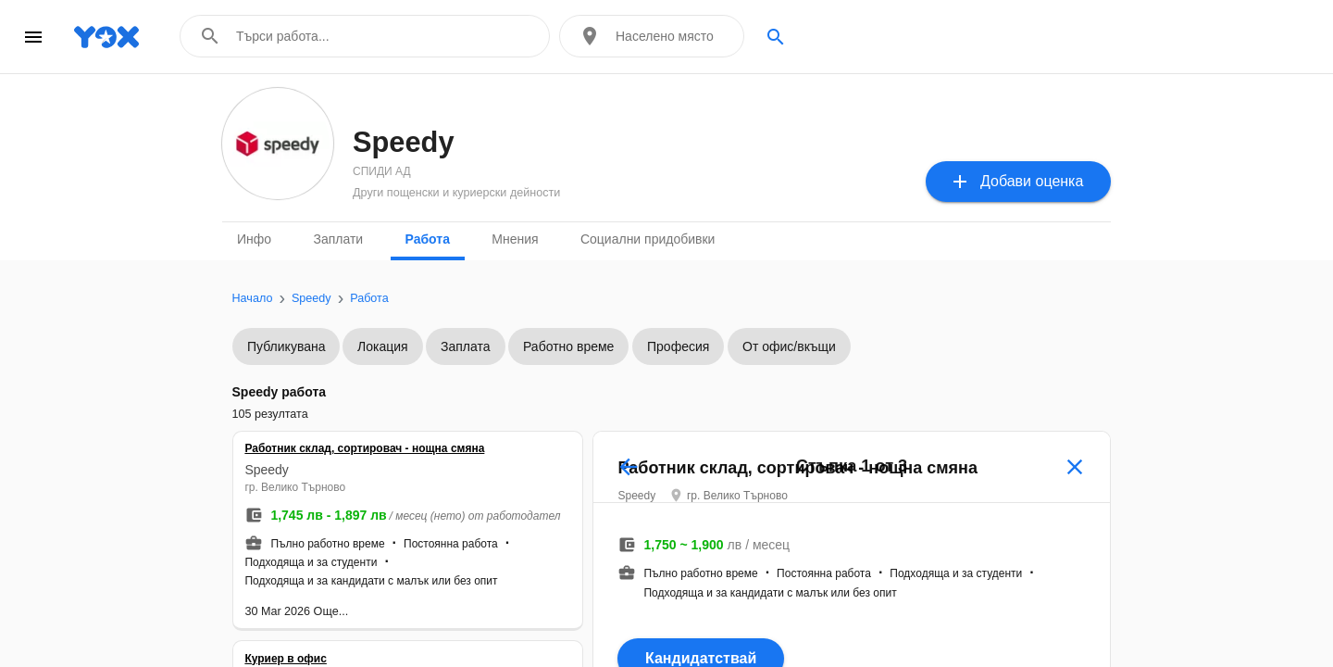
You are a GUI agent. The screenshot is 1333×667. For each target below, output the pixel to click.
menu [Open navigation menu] (33, 37)
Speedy (311, 298)
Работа (427, 239)
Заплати (338, 239)
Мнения (515, 239)
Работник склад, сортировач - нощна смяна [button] (375, 462)
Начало (252, 298)
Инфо (254, 239)
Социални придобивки (648, 239)
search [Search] (776, 37)
